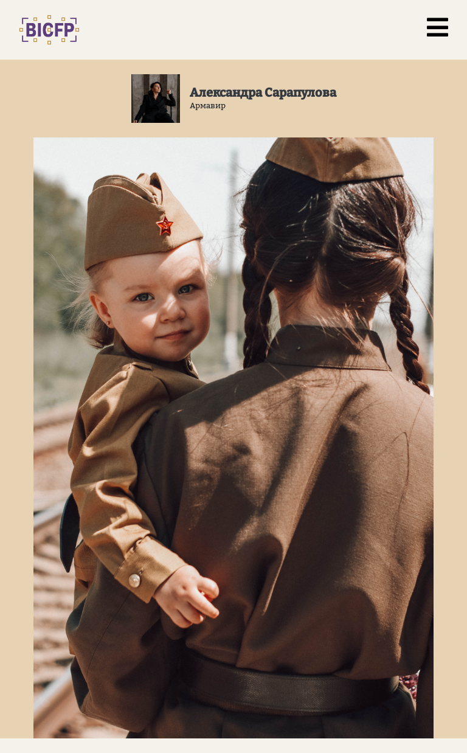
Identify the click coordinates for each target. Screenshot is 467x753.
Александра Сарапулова (263, 92)
